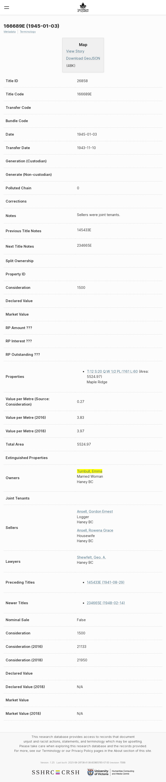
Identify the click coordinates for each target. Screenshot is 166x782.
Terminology (28, 31)
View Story (75, 51)
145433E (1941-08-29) (106, 582)
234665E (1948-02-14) (106, 603)
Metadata (10, 31)
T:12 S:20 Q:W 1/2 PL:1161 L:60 (112, 371)
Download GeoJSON (83, 58)
